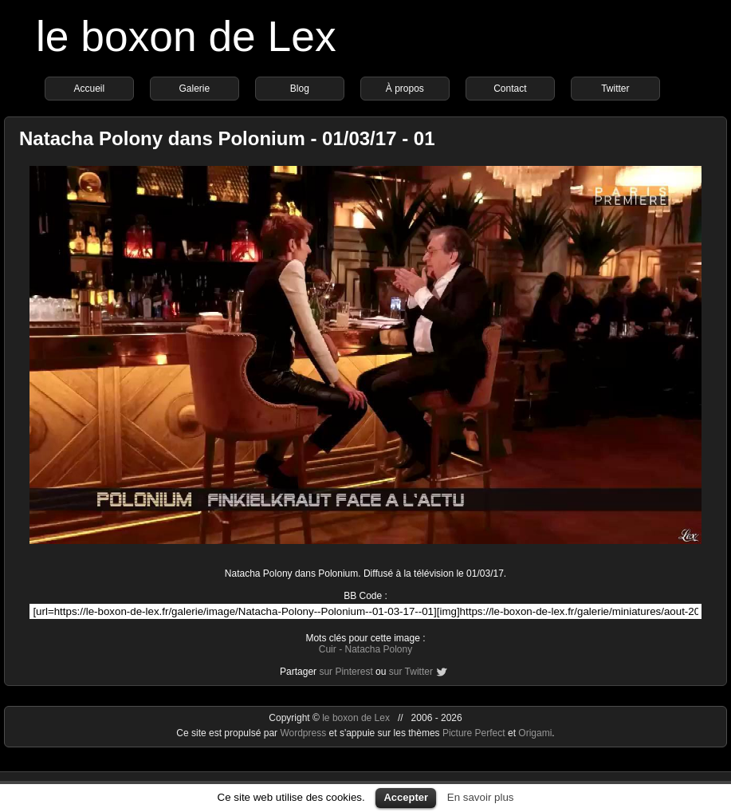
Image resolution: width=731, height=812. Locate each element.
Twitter (615, 88)
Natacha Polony (378, 649)
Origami (535, 733)
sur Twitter (411, 671)
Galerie (194, 88)
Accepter (405, 797)
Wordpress (304, 733)
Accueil (89, 88)
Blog (299, 88)
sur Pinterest (345, 671)
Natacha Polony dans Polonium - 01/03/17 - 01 (227, 138)
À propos (405, 88)
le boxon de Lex (186, 36)
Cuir (327, 649)
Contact (509, 88)
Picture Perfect (473, 733)
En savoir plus (480, 797)
